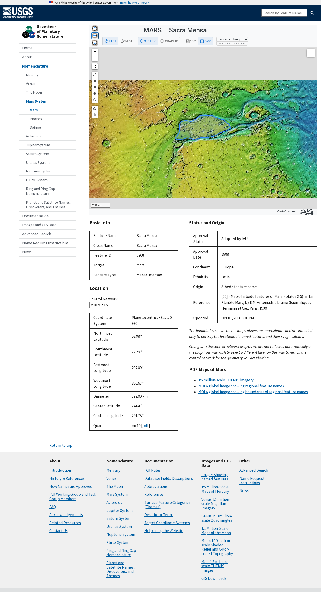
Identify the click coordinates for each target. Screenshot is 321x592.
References (153, 494)
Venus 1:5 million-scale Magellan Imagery (215, 504)
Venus (30, 83)
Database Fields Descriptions (168, 478)
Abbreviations (156, 486)
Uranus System (38, 162)
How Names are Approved (70, 486)
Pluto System (37, 180)
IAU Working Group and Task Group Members (72, 496)
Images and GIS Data (39, 224)
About (27, 56)
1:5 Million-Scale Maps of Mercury (215, 489)
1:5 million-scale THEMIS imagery (226, 380)
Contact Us (58, 530)
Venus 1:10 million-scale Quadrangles (216, 518)
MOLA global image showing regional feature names (241, 386)
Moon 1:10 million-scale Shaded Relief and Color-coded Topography (217, 547)
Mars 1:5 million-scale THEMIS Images (214, 566)
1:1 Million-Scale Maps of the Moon (216, 530)
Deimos (36, 127)
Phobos (36, 118)
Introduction (60, 470)
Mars (34, 110)
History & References (67, 478)
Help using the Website (163, 530)
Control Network (103, 299)
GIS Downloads (213, 578)
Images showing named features (214, 477)
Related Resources (65, 522)
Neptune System (39, 171)
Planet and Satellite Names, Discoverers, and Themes (48, 204)
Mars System (37, 101)
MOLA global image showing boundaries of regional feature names (253, 391)
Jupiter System (38, 145)
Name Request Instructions (45, 243)
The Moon (34, 92)
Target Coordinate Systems (167, 522)
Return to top (60, 445)
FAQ (52, 506)
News (27, 252)
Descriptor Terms (158, 514)
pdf (146, 425)
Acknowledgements (66, 514)
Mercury (32, 75)
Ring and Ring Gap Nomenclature (40, 191)
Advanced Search (36, 234)
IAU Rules (152, 470)
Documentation (35, 215)
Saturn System (37, 153)
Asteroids (33, 136)
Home (27, 47)
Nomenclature (35, 66)
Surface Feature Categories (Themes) (167, 504)
